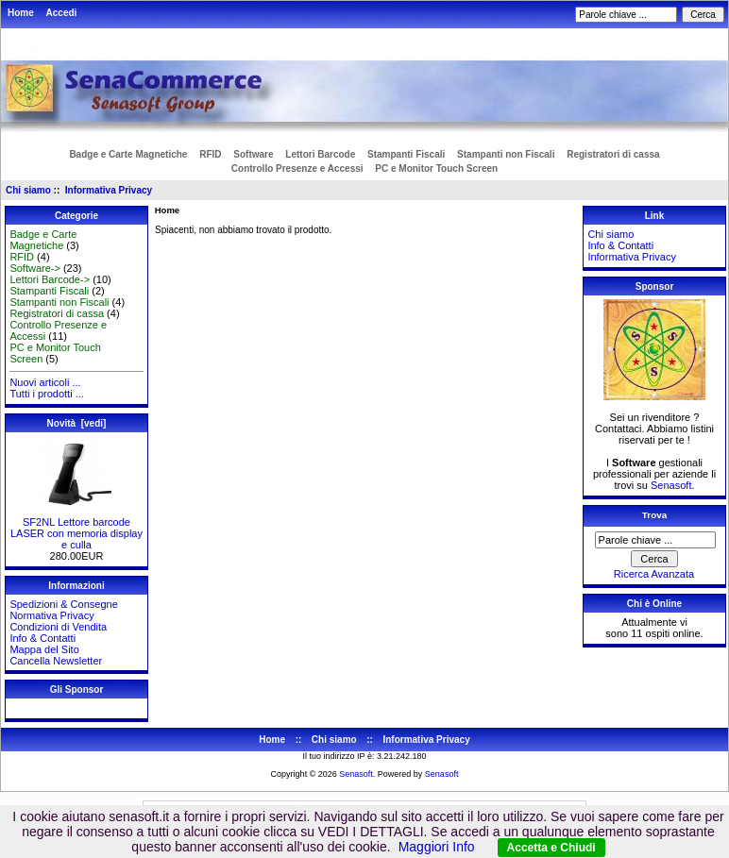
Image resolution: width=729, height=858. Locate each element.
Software (253, 154)
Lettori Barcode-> (49, 279)
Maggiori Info (436, 846)
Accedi (61, 13)
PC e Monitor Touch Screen (436, 168)
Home (21, 13)
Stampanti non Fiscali (505, 154)
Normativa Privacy (51, 615)
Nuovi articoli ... (44, 382)
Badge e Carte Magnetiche (128, 154)
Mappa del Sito (43, 649)
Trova (654, 515)
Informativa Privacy (108, 190)
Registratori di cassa (613, 154)
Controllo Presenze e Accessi (297, 168)
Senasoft (671, 485)
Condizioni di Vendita (58, 626)
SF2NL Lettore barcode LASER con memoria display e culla (76, 528)
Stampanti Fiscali (406, 154)
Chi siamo (28, 190)
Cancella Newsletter (55, 660)
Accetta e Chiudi (551, 847)
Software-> (34, 268)
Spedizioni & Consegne (63, 604)
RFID (210, 154)
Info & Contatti (42, 638)
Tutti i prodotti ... (46, 393)
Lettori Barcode (320, 154)
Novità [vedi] (77, 423)
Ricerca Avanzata (654, 574)
